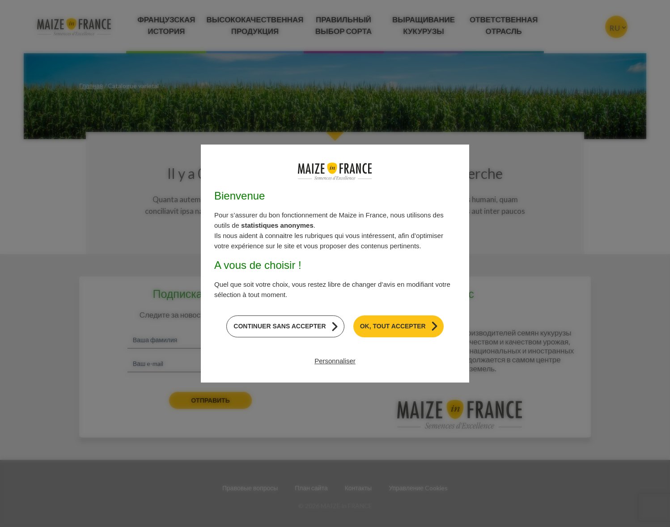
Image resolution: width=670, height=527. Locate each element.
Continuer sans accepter (279, 326)
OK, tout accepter (393, 326)
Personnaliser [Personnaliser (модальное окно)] (335, 361)
